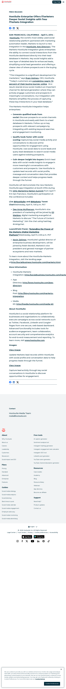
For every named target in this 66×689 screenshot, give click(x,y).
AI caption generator (40, 439)
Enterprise (5, 479)
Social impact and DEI (9, 459)
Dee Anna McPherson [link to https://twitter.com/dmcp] (23, 209)
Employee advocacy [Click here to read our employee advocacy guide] (8, 512)
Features (5, 482)
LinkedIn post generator (41, 456)
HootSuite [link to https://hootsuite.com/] (14, 38)
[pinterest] (43, 541)
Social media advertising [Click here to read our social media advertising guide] (10, 518)
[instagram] (17, 541)
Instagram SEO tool (40, 453)
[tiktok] (48, 541)
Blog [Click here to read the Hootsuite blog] (35, 479)
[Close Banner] (61, 669)
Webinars (37, 485)
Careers (4, 446)
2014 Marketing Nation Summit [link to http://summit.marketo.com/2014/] (28, 191)
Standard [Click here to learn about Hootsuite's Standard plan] (5, 472)
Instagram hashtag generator (43, 446)
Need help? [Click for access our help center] (37, 501)
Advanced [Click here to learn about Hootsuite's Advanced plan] (5, 475)
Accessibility (54, 532)
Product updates (39, 505)
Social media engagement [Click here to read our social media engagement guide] (10, 508)
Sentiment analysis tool (41, 442)
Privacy (30, 532)
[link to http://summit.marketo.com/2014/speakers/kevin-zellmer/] (31, 232)
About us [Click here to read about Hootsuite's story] (5, 442)
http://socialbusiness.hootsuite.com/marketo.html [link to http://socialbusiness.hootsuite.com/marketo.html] (36, 262)
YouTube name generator (42, 459)
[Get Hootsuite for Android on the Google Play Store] (39, 537)
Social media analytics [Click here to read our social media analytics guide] (9, 494)
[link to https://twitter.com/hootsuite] (20, 202)
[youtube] (32, 541)
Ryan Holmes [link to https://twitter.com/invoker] (32, 78)
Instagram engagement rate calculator (46, 449)
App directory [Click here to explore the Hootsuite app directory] (38, 489)
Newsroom (5, 456)
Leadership (5, 449)
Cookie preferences (41, 532)
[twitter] (17, 28)
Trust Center (21, 532)
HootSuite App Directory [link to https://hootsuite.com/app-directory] (38, 47)
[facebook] (10, 28)
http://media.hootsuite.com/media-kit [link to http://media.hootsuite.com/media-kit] (34, 304)
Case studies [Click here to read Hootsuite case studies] (38, 472)
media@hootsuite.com (18, 416)
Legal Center (11, 532)
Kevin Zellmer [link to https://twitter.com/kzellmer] (20, 240)
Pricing (4, 468)
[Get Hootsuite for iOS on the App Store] (27, 537)
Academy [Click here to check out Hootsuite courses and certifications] (37, 475)
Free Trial (56, 2)
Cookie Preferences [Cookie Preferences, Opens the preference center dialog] (52, 683)
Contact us (37, 508)
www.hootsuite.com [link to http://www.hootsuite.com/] (35, 340)
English (32, 526)
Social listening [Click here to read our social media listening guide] (6, 498)
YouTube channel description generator (46, 463)
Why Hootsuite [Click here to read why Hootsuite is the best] (7, 439)
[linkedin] (14, 28)
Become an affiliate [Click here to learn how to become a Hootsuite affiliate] (40, 492)
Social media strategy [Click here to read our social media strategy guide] (9, 491)
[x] (26, 541)
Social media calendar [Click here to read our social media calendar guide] (9, 505)
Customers (5, 453)
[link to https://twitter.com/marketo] (36, 202)
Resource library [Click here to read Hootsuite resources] (39, 482)
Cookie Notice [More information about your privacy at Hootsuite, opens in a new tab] (40, 679)
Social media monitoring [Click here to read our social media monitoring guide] (10, 515)
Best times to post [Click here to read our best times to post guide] (8, 501)
